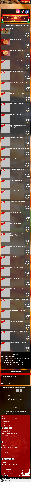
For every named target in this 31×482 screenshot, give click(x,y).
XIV (5, 475)
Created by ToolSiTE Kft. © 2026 (9, 405)
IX (2, 459)
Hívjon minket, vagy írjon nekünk (23, 399)
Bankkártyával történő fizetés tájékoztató (15, 393)
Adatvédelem (22, 413)
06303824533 (6, 467)
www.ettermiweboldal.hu (23, 405)
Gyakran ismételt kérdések (12, 413)
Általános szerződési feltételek (12, 411)
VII (2, 442)
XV (7, 475)
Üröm (10, 427)
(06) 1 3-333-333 (6, 421)
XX (13, 459)
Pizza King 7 (6, 431)
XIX (10, 459)
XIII (7, 427)
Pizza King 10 (7, 445)
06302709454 (6, 435)
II (2, 427)
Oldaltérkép (15, 407)
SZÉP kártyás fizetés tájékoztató (15, 395)
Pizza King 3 (6, 417)
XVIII (7, 459)
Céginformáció (22, 411)
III (4, 427)
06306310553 (6, 452)
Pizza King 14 (7, 462)
